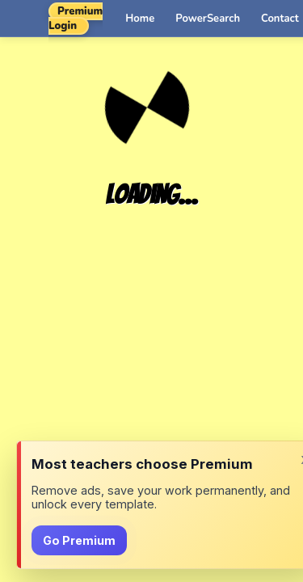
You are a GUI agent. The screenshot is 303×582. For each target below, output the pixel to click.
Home (139, 18)
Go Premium (79, 540)
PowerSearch (207, 18)
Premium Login (75, 18)
